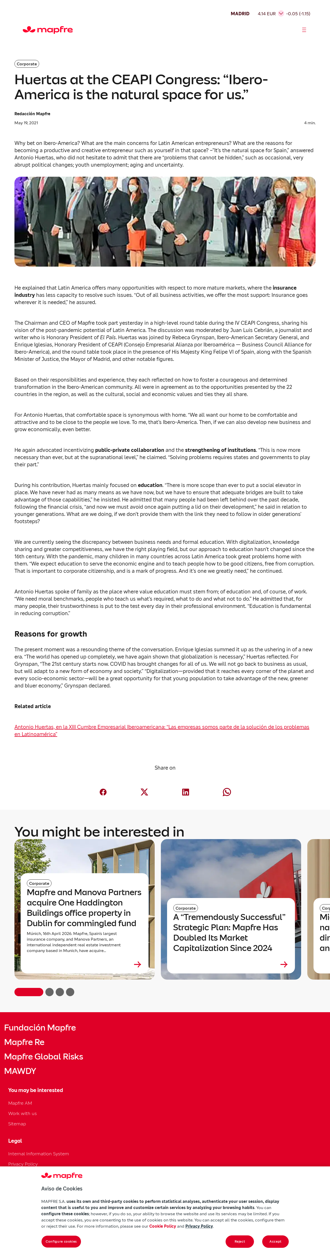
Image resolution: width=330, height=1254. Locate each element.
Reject (240, 1241)
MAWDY (20, 1071)
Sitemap (17, 1124)
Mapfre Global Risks (43, 1056)
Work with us (22, 1113)
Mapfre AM (20, 1103)
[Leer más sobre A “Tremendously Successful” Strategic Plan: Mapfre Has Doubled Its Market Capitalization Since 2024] (231, 964)
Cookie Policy (162, 1226)
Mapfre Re (24, 1042)
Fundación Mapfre (40, 1028)
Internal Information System (38, 1154)
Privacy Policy (23, 1164)
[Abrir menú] (304, 30)
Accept (275, 1241)
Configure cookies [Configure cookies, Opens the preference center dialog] (61, 1241)
